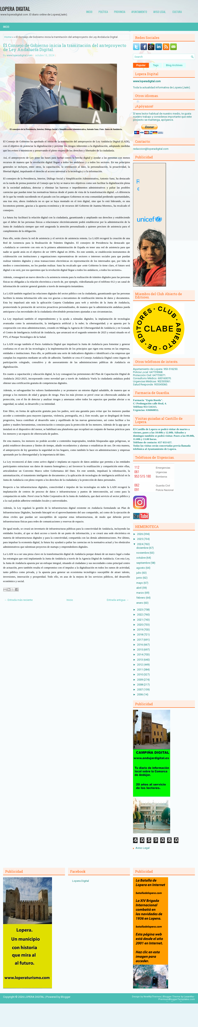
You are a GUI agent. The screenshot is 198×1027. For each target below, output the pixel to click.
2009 (140, 679)
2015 (140, 649)
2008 (140, 684)
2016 (140, 644)
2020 (140, 624)
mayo (140, 582)
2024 (140, 544)
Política (103, 12)
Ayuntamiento (139, 12)
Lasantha (189, 996)
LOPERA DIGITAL (15, 8)
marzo (140, 592)
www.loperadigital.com (19, 55)
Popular (141, 65)
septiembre (143, 562)
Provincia (119, 12)
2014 (140, 654)
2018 (140, 634)
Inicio (89, 12)
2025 (140, 538)
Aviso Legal (143, 847)
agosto (141, 567)
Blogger (65, 996)
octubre (141, 557)
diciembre (142, 547)
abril (139, 587)
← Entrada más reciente (18, 599)
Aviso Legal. (159, 12)
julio (139, 572)
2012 (140, 664)
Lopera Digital (80, 880)
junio (139, 577)
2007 (140, 689)
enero (140, 602)
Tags (156, 65)
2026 (140, 534)
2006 (140, 694)
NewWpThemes (152, 996)
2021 (140, 619)
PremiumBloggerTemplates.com (176, 999)
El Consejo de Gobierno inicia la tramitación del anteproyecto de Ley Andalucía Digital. (64, 47)
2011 (140, 669)
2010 (140, 674)
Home (8, 37)
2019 (140, 629)
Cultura (177, 12)
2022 (140, 614)
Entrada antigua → (118, 599)
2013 (140, 659)
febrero (141, 597)
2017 (140, 639)
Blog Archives (174, 65)
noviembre (143, 552)
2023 (140, 609)
